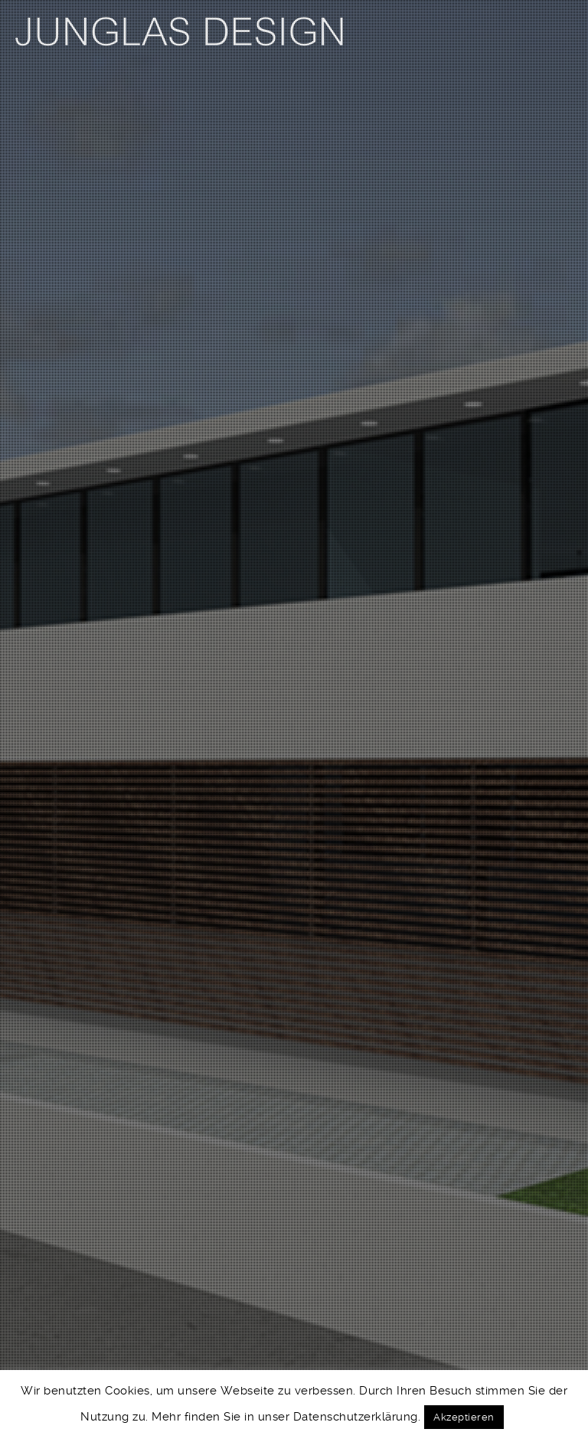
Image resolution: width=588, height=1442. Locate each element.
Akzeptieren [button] (464, 1417)
